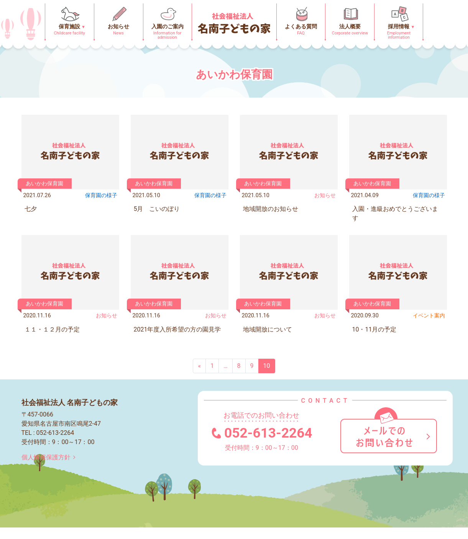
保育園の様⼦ (101, 195)
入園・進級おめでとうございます (395, 213)
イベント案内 (429, 315)
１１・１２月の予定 (52, 329)
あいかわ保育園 (44, 183)
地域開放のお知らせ (270, 208)
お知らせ (325, 195)
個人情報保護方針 (50, 457)
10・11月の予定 (374, 329)
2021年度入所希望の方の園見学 (177, 329)
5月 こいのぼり (157, 208)
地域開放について (267, 329)
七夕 (31, 208)
